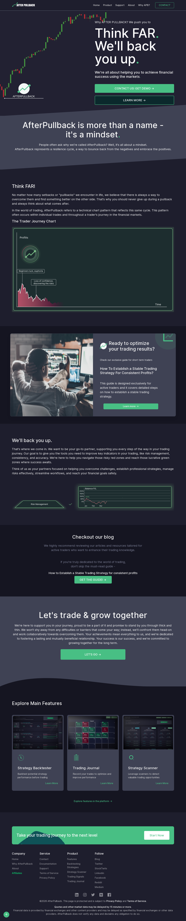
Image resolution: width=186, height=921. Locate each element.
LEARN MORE (132, 100)
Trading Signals (75, 876)
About (131, 5)
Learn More (51, 783)
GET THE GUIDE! (91, 579)
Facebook (100, 877)
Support (119, 5)
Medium (99, 887)
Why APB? (144, 5)
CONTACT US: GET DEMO (133, 88)
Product (107, 5)
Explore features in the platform (91, 801)
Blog (97, 859)
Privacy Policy (47, 877)
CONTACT (164, 5)
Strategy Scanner (76, 872)
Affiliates (17, 873)
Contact (44, 859)
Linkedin (99, 873)
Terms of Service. (137, 901)
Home (96, 5)
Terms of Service (49, 873)
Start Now (157, 835)
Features (72, 859)
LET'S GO (91, 654)
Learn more (129, 406)
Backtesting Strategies (73, 865)
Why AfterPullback (22, 863)
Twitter (99, 863)
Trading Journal (75, 881)
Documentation (48, 863)
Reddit (98, 882)
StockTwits (101, 868)
